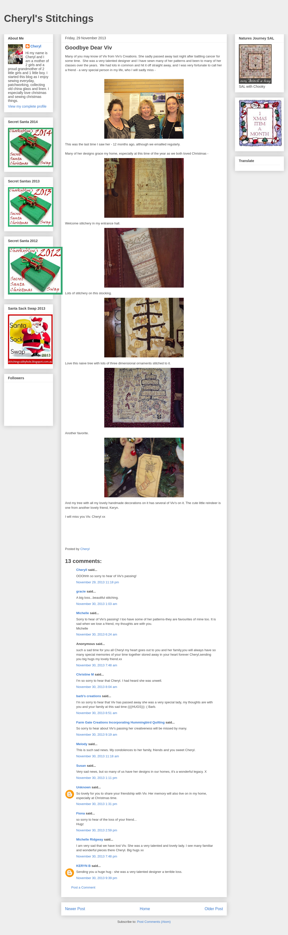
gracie (81, 591)
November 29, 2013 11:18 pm (97, 582)
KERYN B (83, 866)
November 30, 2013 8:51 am (96, 713)
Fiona (80, 813)
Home (145, 909)
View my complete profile (27, 106)
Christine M (85, 674)
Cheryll (81, 570)
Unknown (83, 787)
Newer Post (75, 909)
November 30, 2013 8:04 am (96, 687)
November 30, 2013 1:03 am (96, 604)
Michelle (82, 613)
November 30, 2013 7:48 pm (96, 856)
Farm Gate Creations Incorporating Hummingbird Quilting (120, 722)
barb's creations (88, 696)
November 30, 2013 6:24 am (96, 634)
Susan (81, 765)
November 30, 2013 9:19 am (96, 734)
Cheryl (36, 46)
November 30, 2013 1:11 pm (96, 778)
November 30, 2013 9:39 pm (96, 878)
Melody (81, 744)
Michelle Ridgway (89, 839)
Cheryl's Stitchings (49, 18)
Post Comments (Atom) (154, 922)
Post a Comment (83, 887)
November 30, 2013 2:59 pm (96, 830)
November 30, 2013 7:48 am (96, 665)
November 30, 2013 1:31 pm (96, 804)
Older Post (214, 909)
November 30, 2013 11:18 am (97, 756)
